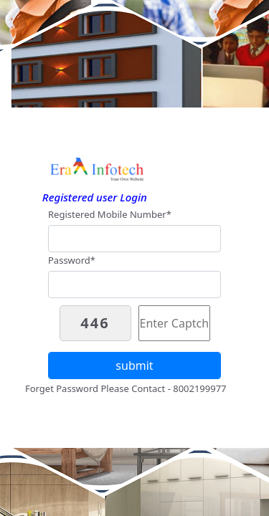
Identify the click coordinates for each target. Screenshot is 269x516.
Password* (71, 260)
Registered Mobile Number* (109, 214)
